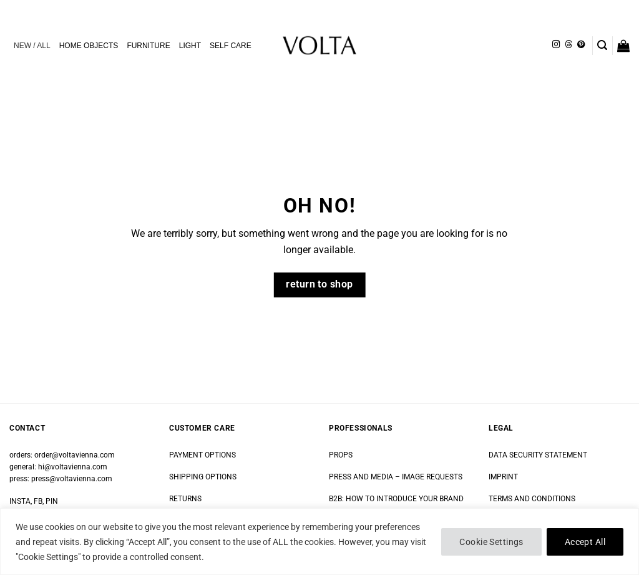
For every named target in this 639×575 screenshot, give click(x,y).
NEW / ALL (32, 45)
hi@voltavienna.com (72, 466)
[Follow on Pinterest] (581, 45)
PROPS (341, 455)
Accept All (585, 542)
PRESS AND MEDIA (361, 476)
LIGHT (190, 45)
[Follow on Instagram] (556, 45)
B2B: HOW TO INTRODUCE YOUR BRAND (396, 498)
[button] (602, 45)
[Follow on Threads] (568, 45)
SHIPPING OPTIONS (203, 476)
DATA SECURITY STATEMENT (538, 455)
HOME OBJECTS (89, 45)
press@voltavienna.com (71, 478)
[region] (319, 541)
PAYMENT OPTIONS (202, 455)
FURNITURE (148, 45)
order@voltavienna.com (74, 455)
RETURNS (185, 498)
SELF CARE (230, 45)
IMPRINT (503, 476)
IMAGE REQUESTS (431, 476)
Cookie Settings (491, 542)
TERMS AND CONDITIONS (532, 498)
